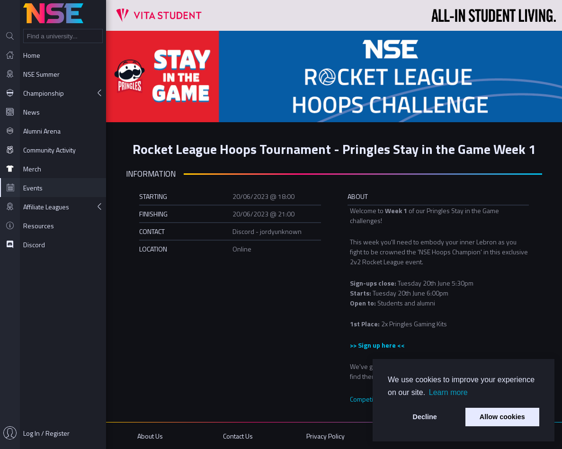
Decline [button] (425, 417)
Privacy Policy (325, 436)
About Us (150, 436)
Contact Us (238, 436)
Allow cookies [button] (502, 417)
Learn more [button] (448, 392)
